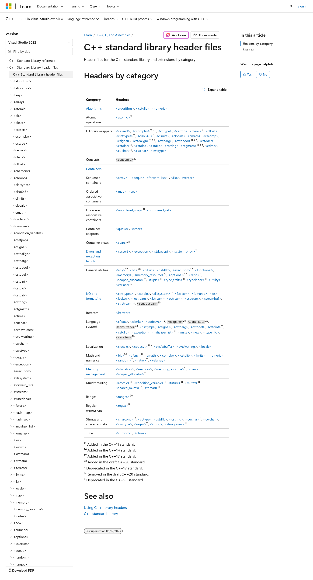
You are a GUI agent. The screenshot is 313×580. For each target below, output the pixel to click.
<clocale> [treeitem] (20, 205)
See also (248, 49)
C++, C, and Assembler (113, 35)
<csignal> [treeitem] (20, 247)
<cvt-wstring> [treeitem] (23, 336)
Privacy (102, 565)
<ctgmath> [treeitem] (21, 309)
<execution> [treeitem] (22, 371)
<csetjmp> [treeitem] (21, 240)
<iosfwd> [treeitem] (20, 447)
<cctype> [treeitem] (20, 143)
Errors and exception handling (93, 256)
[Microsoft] (9, 6)
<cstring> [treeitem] (20, 302)
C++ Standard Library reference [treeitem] (32, 60)
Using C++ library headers (105, 507)
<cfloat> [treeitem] (19, 164)
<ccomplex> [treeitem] (22, 136)
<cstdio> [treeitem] (19, 288)
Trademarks (148, 565)
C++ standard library (101, 513)
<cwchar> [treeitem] (20, 343)
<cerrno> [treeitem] (20, 150)
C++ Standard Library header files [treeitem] (38, 74)
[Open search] (291, 6)
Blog (63, 565)
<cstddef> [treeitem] (20, 274)
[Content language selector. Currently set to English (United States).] (27, 554)
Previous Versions (42, 565)
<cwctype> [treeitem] (21, 350)
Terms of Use (125, 565)
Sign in (302, 6)
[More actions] (225, 35)
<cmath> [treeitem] (20, 212)
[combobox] (39, 42)
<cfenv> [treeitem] (19, 157)
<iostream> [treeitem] (21, 453)
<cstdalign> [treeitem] (22, 253)
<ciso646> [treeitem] (21, 191)
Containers (93, 169)
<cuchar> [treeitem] (20, 322)
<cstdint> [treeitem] (20, 281)
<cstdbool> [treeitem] (21, 267)
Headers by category (258, 43)
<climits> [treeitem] (20, 198)
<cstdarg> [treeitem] (20, 260)
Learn (88, 35)
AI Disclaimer (15, 565)
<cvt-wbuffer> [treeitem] (23, 329)
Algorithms (94, 108)
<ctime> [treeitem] (19, 316)
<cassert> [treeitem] (20, 129)
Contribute (83, 565)
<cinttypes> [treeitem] (22, 184)
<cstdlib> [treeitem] (20, 295)
